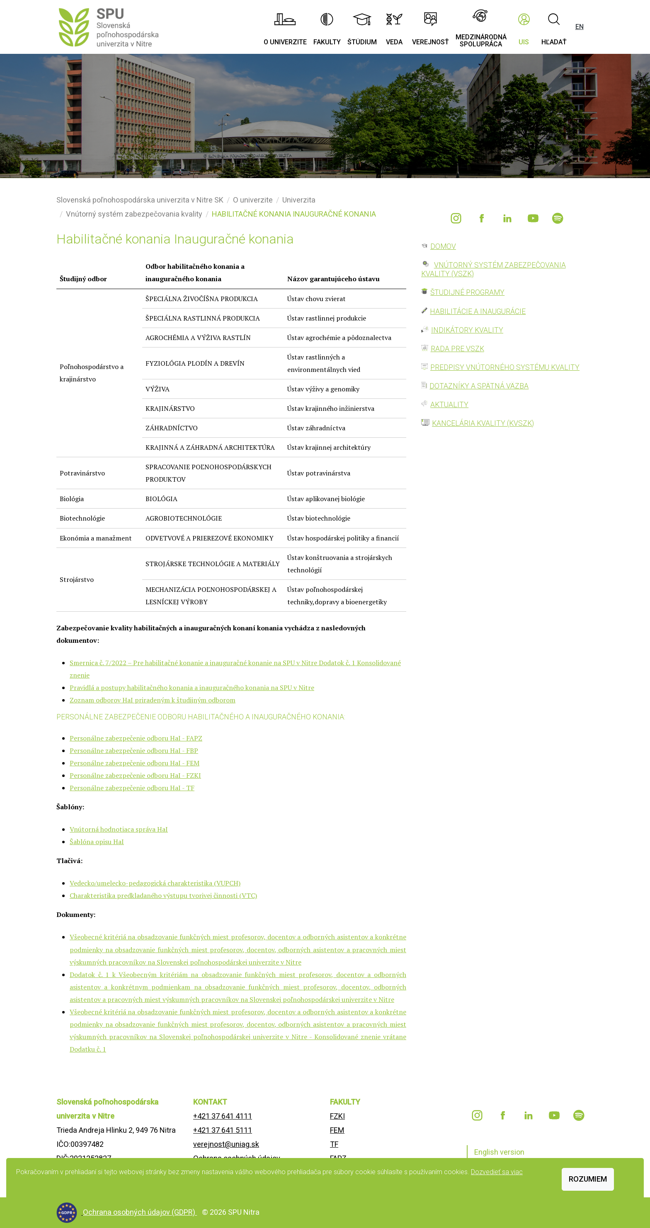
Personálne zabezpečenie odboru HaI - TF (132, 787)
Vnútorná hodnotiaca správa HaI (119, 829)
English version (499, 1152)
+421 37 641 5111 (222, 1130)
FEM (337, 1130)
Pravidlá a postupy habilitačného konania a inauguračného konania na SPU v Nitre (192, 687)
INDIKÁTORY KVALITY (467, 330)
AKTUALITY (449, 404)
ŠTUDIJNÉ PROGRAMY (467, 292)
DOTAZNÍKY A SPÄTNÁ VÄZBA (479, 386)
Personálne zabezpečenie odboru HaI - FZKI (135, 775)
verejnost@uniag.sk (226, 1144)
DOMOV (443, 246)
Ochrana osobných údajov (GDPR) (140, 1212)
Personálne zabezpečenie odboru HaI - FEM (134, 762)
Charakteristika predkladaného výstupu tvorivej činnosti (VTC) (163, 895)
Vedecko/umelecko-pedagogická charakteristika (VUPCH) (155, 883)
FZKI (337, 1116)
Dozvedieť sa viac (497, 1172)
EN (579, 27)
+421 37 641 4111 (222, 1116)
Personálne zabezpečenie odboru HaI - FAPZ (136, 738)
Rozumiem (588, 1179)
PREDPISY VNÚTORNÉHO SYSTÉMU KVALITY (505, 367)
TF (334, 1144)
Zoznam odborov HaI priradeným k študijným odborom (152, 699)
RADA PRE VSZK (457, 349)
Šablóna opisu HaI (97, 841)
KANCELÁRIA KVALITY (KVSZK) (483, 423)
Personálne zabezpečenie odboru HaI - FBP (134, 750)
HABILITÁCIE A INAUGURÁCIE (478, 311)
